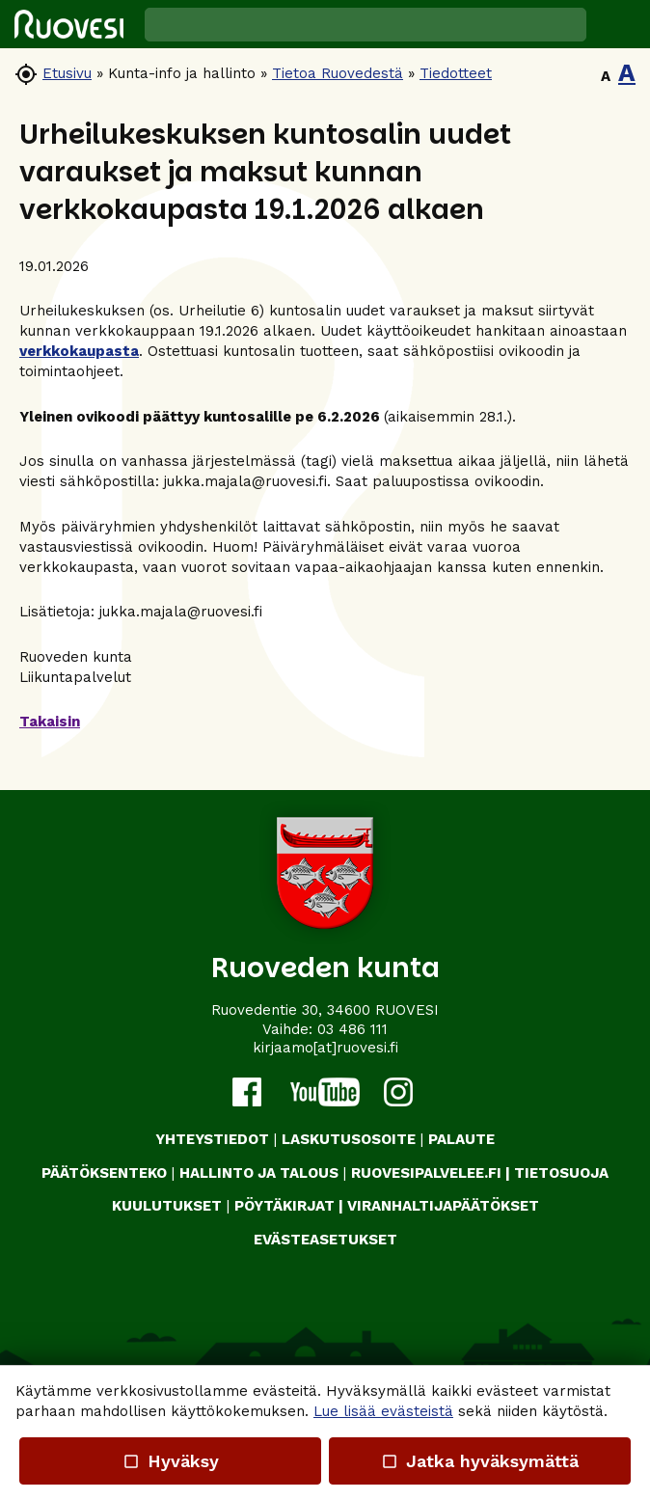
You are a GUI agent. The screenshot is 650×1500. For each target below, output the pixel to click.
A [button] (605, 76)
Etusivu (67, 73)
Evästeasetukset (325, 1239)
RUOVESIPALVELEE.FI (426, 1173)
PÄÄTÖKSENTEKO (104, 1173)
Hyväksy (170, 1461)
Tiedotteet (456, 73)
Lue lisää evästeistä (383, 1411)
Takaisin (49, 721)
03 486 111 (352, 1029)
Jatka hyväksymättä (480, 1461)
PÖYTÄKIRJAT (284, 1205)
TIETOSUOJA (561, 1173)
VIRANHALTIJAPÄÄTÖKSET (443, 1205)
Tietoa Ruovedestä (337, 73)
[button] (618, 24)
